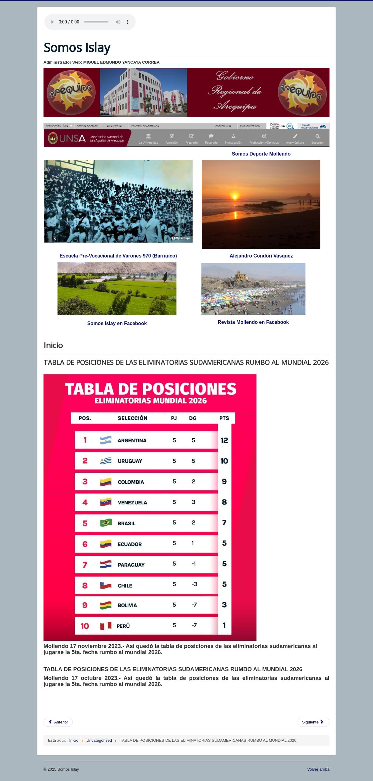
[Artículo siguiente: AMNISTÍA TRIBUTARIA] (313, 722)
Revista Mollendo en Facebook (253, 322)
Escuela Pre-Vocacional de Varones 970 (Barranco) (118, 255)
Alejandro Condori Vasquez (261, 255)
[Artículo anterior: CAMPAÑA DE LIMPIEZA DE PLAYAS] (58, 722)
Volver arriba (318, 769)
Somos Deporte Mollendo (261, 153)
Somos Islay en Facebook (117, 323)
